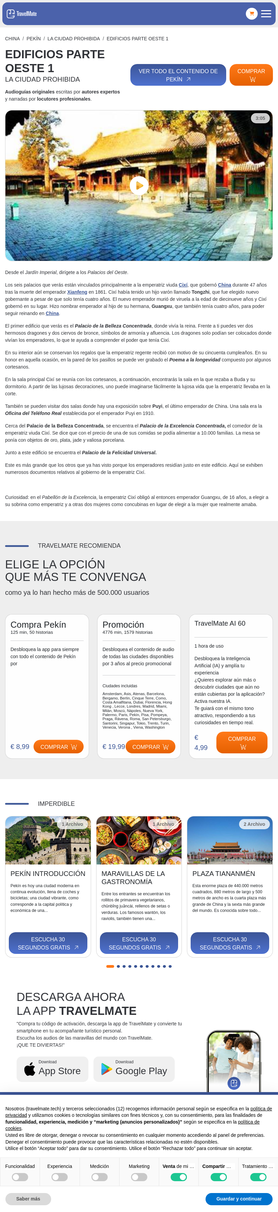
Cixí (183, 285)
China (12, 38)
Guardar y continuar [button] (239, 1198)
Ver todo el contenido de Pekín (178, 75)
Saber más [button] (28, 1198)
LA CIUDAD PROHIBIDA (73, 38)
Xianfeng (77, 292)
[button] (110, 966)
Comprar (251, 75)
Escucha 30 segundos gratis (49, 944)
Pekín (33, 38)
